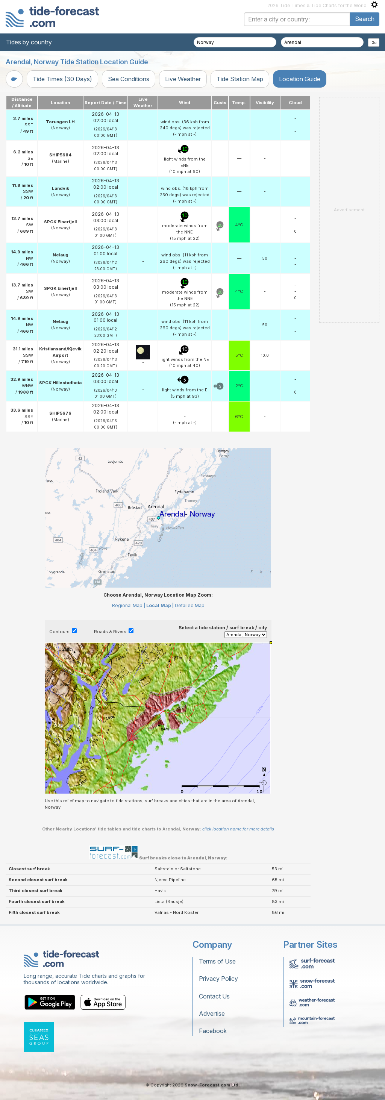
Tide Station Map (240, 79)
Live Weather (183, 79)
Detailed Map (190, 605)
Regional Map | (128, 605)
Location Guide (299, 79)
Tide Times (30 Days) (62, 79)
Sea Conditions (128, 79)
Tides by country (29, 42)
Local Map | (160, 605)
